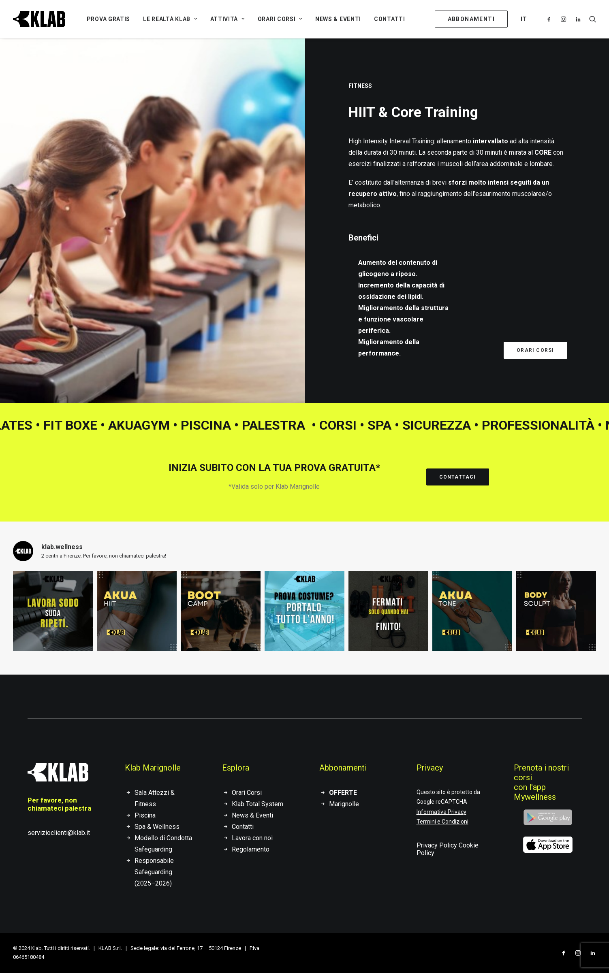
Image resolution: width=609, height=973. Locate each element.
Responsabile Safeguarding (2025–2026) (154, 872)
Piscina (145, 815)
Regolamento (250, 849)
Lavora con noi (252, 838)
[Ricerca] (590, 19)
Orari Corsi (280, 19)
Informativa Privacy (441, 812)
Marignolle (344, 804)
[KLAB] (39, 19)
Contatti (389, 19)
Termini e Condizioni (442, 821)
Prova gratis (108, 19)
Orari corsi (535, 350)
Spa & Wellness (157, 826)
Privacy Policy (437, 845)
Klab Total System (257, 804)
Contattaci (457, 477)
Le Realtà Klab (170, 19)
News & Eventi (338, 19)
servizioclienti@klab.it (59, 833)
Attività (227, 19)
